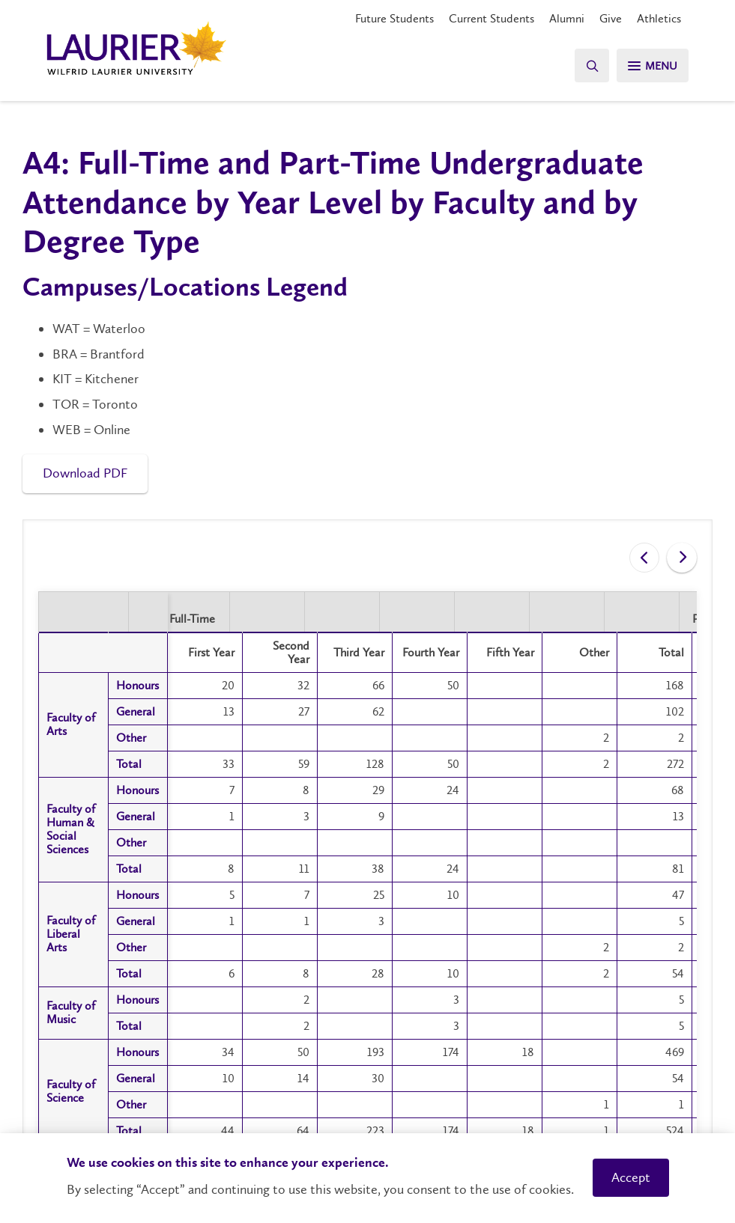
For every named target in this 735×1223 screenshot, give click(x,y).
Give (610, 18)
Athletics (659, 18)
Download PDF (85, 473)
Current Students (491, 18)
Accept (630, 1177)
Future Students (394, 18)
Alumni (566, 18)
